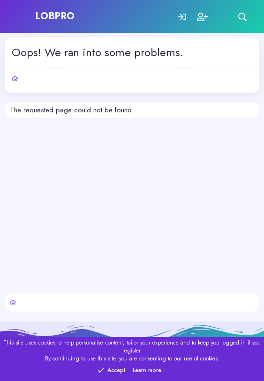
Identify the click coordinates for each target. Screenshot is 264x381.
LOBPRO (55, 16)
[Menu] (22, 16)
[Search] (243, 16)
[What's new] (222, 16)
